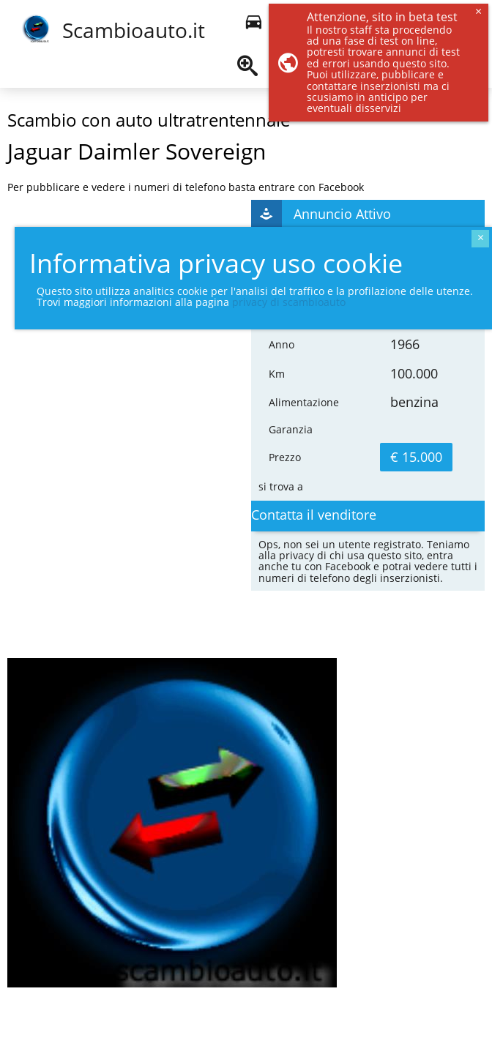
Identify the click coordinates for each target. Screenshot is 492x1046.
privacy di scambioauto (289, 302)
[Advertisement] (98, 383)
